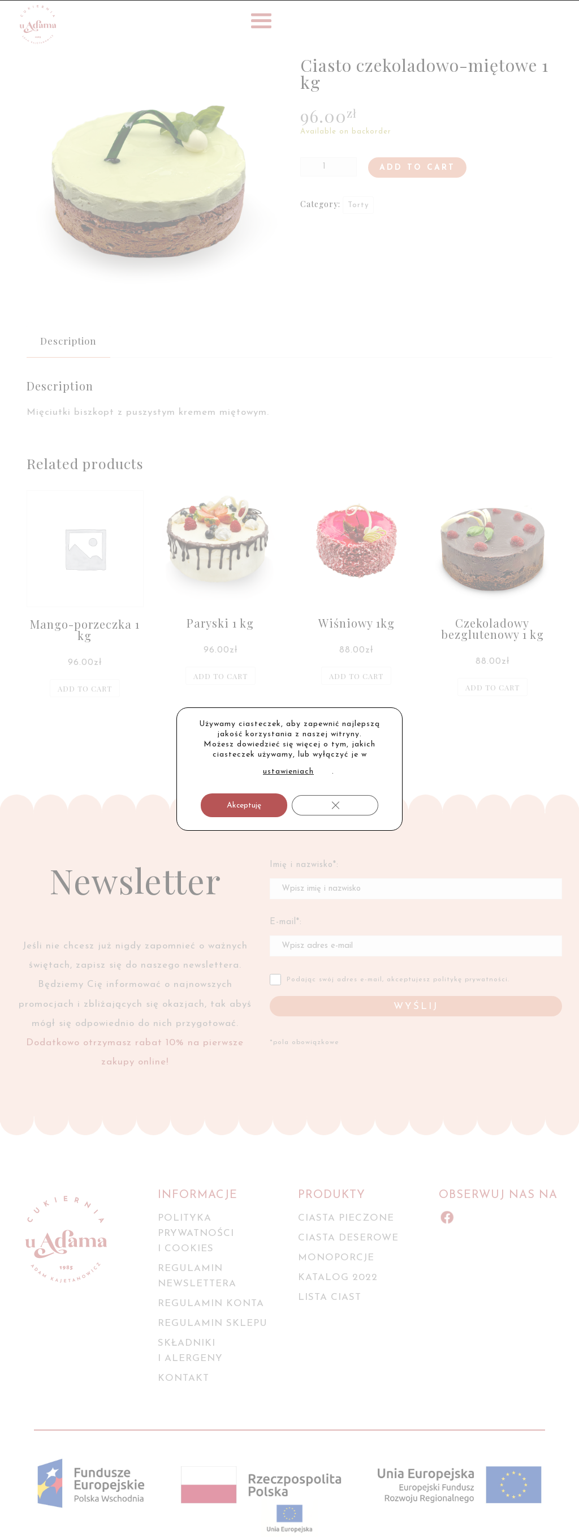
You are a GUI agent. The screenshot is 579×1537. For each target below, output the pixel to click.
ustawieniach (288, 771)
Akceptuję (244, 805)
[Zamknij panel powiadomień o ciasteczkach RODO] (335, 805)
